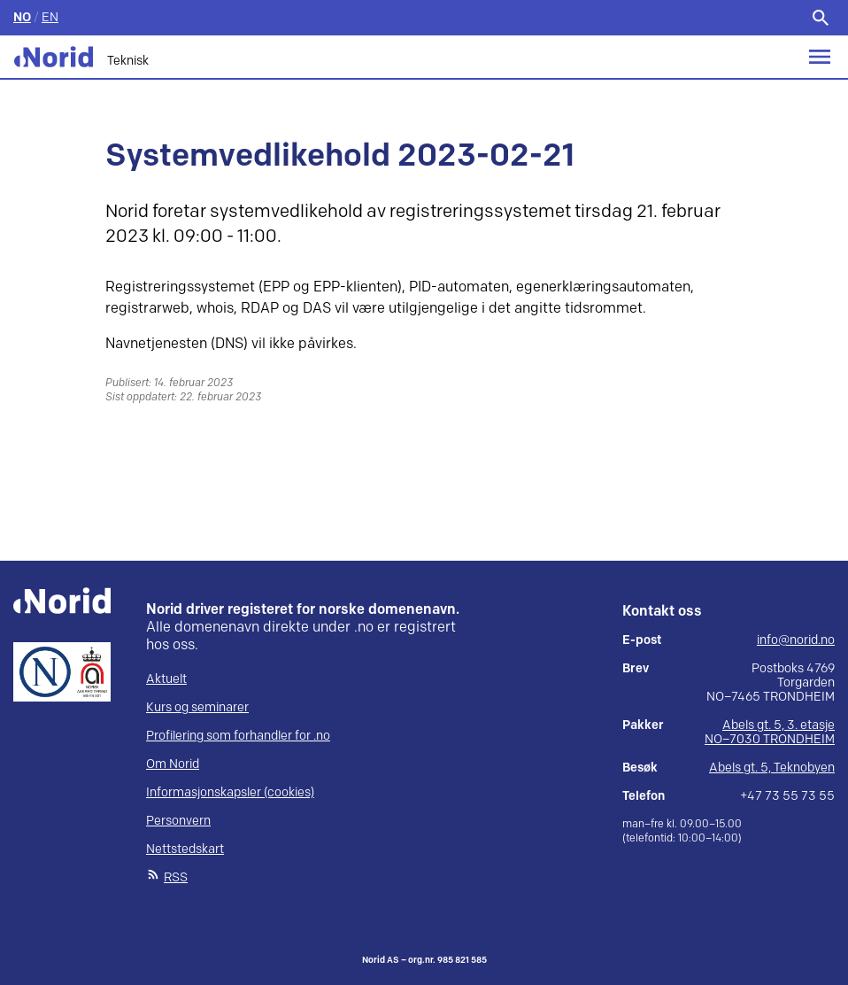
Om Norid (172, 764)
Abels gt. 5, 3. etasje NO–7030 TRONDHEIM (770, 732)
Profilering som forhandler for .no (238, 735)
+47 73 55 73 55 (787, 796)
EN (50, 17)
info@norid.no (796, 640)
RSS (176, 877)
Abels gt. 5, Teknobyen (772, 767)
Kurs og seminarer (197, 707)
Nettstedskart (185, 849)
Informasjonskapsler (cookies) (230, 792)
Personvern (178, 820)
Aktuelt (166, 678)
